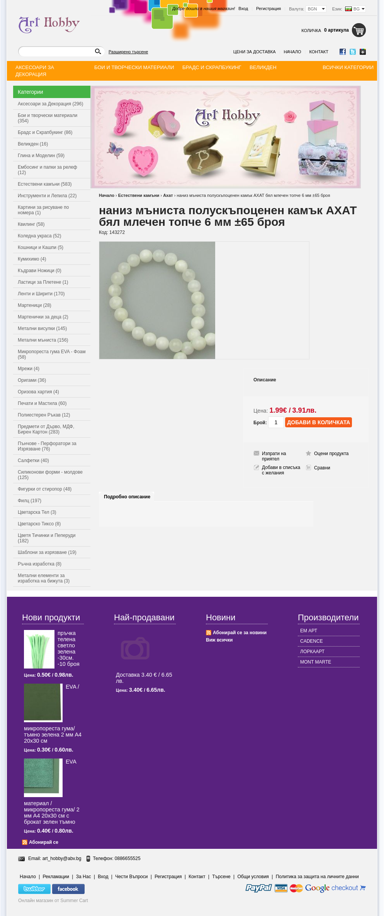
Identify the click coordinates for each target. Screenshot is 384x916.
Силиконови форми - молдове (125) (50, 474)
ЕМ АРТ (308, 630)
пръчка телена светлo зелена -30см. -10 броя (69, 648)
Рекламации (56, 876)
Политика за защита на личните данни (317, 876)
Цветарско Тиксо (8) (39, 524)
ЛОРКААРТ (312, 651)
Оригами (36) (32, 380)
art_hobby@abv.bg (62, 858)
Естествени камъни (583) (45, 184)
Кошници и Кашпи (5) (40, 247)
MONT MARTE (315, 662)
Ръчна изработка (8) (39, 564)
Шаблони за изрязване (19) (47, 552)
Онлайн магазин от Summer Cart (53, 900)
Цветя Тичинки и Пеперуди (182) (46, 538)
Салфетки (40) (33, 460)
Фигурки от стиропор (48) (44, 489)
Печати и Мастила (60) (42, 403)
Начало (292, 51)
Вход (243, 8)
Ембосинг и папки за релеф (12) (47, 169)
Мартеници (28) (34, 305)
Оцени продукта (331, 453)
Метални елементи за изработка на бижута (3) (44, 578)
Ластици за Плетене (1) (43, 282)
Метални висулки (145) (42, 328)
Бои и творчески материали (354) (47, 118)
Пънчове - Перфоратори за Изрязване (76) (47, 446)
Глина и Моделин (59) (41, 155)
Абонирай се (43, 842)
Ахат (168, 195)
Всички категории (348, 67)
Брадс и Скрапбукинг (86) (45, 132)
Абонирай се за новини (240, 632)
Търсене (221, 876)
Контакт (318, 51)
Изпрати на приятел (274, 456)
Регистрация (268, 8)
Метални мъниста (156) (43, 340)
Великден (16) (33, 144)
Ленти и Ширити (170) (41, 293)
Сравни (322, 468)
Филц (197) (29, 500)
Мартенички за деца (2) (43, 317)
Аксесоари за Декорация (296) (50, 104)
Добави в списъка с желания (281, 470)
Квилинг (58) (31, 224)
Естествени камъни (139, 195)
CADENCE (311, 641)
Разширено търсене (128, 51)
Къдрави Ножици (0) (39, 270)
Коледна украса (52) (39, 236)
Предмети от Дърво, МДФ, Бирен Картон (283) (46, 429)
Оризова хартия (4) (38, 392)
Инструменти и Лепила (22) (47, 195)
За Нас (83, 876)
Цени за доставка (254, 51)
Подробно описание (127, 496)
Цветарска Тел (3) (37, 512)
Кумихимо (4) (32, 259)
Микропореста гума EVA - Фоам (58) (52, 354)
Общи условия (253, 876)
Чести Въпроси (131, 876)
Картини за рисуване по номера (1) (43, 210)
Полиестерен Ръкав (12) (44, 415)
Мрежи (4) (28, 368)
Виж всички (219, 640)
